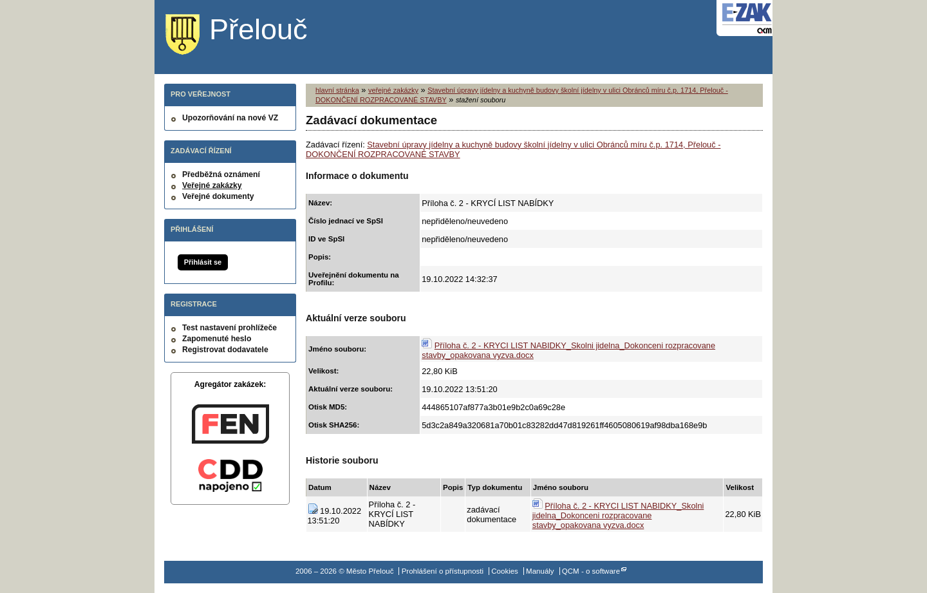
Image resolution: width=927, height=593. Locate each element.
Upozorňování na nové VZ (230, 117)
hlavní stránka (337, 90)
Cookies (504, 571)
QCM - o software (591, 571)
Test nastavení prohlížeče (229, 327)
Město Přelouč (246, 35)
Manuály (540, 571)
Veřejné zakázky (212, 185)
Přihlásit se (202, 262)
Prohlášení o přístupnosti (442, 571)
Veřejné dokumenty (218, 196)
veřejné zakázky (393, 90)
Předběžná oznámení (221, 174)
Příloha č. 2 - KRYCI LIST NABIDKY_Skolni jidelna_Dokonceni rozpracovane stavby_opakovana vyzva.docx (618, 515)
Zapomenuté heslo (216, 338)
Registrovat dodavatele (225, 349)
